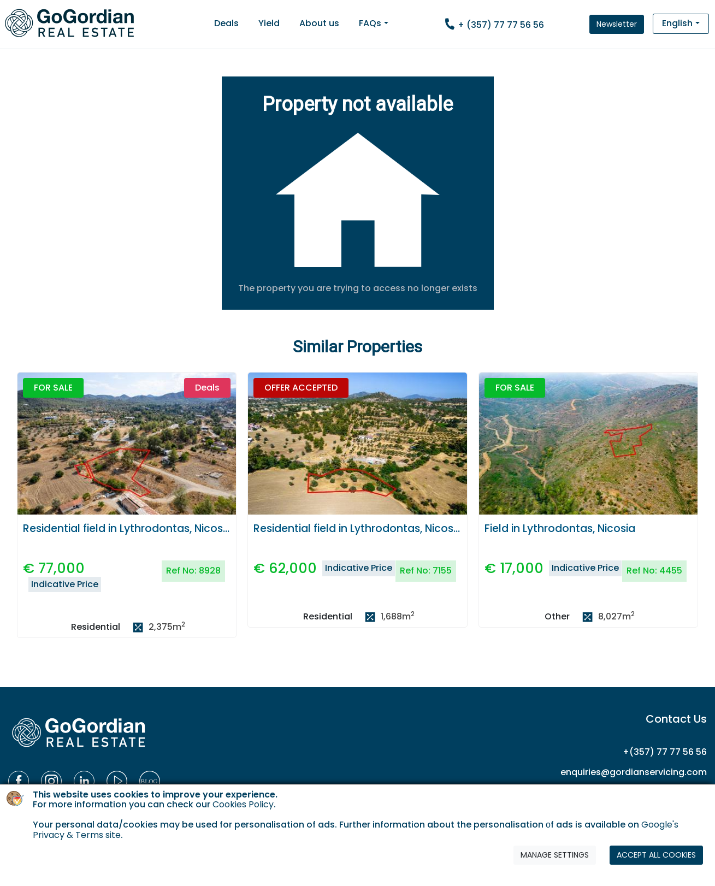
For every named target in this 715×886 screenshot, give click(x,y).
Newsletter (616, 24)
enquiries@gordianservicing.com (633, 772)
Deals (226, 23)
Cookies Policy (243, 804)
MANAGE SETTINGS (555, 854)
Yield (269, 23)
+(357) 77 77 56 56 (665, 752)
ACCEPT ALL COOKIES (656, 854)
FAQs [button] (370, 23)
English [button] (677, 23)
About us (319, 23)
